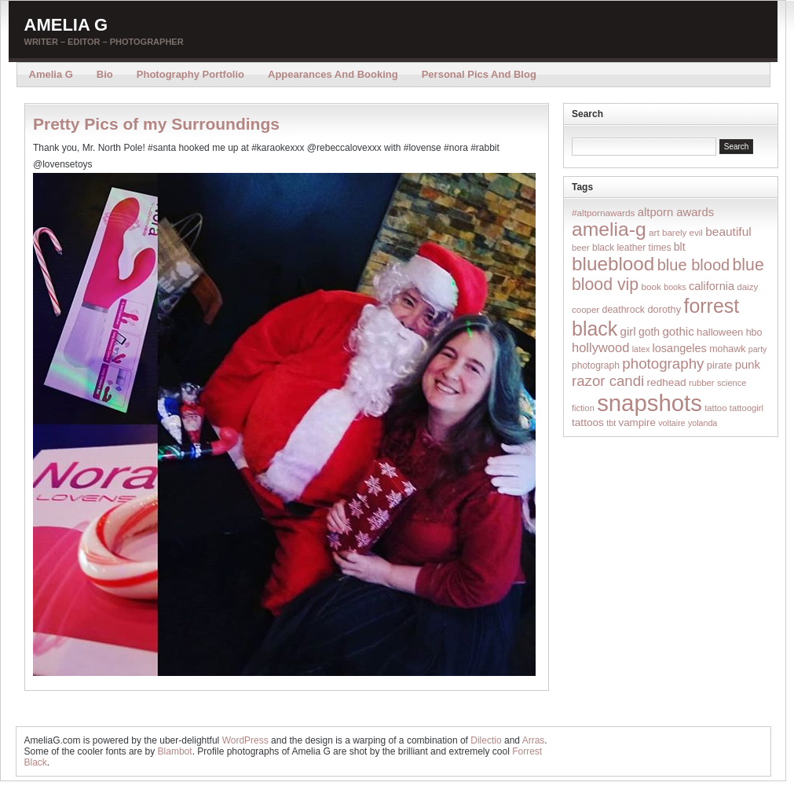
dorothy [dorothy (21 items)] (664, 309)
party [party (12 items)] (757, 349)
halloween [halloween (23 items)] (720, 332)
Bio (105, 74)
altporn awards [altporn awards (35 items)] (676, 212)
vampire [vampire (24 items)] (636, 422)
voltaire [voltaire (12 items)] (671, 423)
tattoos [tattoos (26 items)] (588, 422)
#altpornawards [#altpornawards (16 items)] (603, 213)
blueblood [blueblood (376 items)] (613, 263)
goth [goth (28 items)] (649, 331)
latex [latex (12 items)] (641, 349)
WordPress (245, 740)
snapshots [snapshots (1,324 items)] (649, 403)
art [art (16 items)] (654, 232)
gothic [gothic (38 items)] (677, 331)
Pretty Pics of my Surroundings (156, 124)
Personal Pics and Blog (479, 74)
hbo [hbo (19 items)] (754, 332)
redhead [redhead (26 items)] (666, 382)
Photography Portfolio (190, 74)
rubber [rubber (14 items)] (702, 382)
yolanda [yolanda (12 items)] (702, 423)
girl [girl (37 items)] (628, 331)
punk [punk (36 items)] (747, 364)
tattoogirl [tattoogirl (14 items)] (746, 408)
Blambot (175, 751)
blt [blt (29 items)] (680, 247)
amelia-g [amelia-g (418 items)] (609, 229)
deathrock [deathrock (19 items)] (624, 309)
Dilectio (485, 740)
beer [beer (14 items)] (581, 247)
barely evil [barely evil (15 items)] (682, 232)
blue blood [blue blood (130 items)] (693, 265)
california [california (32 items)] (711, 286)
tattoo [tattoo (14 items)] (715, 408)
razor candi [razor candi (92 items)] (608, 381)
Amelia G (66, 25)
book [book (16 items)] (651, 286)
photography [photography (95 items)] (663, 363)
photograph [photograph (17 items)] (596, 365)
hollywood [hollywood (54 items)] (600, 347)
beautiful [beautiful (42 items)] (728, 231)
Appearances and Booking (333, 74)
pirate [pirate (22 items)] (719, 365)
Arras (533, 740)
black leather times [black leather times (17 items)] (631, 247)
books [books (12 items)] (675, 287)
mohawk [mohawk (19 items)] (727, 348)
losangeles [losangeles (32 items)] (680, 348)
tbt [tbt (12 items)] (611, 423)
